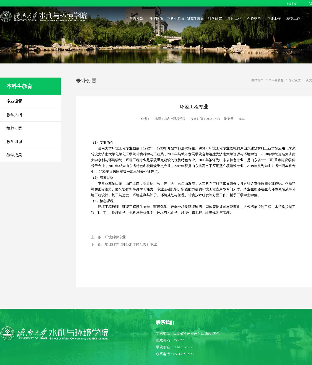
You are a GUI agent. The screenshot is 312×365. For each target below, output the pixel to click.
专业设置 (14, 101)
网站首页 (257, 80)
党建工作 (274, 18)
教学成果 (14, 155)
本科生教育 (175, 18)
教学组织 (14, 142)
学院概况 (136, 18)
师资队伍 (156, 18)
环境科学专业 (115, 237)
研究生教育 (195, 18)
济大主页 (291, 3)
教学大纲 (14, 115)
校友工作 (293, 18)
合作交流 (254, 18)
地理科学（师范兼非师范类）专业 (131, 244)
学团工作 (235, 18)
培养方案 (14, 128)
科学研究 (215, 18)
